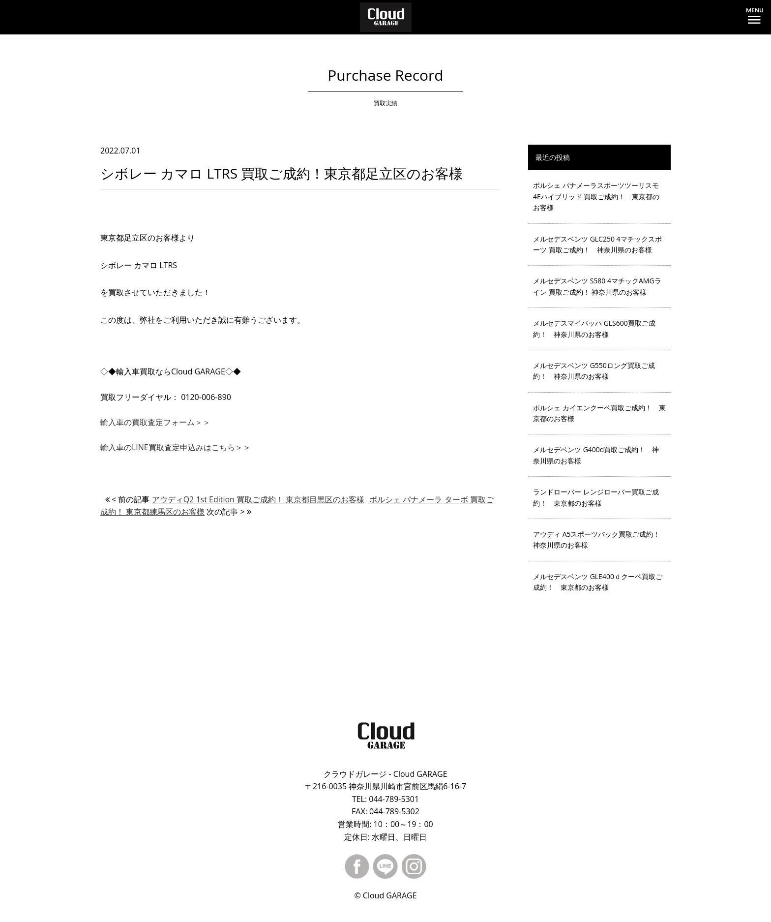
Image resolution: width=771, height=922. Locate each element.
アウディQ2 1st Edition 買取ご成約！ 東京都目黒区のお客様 (258, 499)
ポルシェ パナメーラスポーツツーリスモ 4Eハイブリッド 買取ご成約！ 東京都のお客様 (596, 196)
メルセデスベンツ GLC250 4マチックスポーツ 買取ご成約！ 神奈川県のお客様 (597, 244)
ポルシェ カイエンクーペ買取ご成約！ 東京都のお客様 (599, 413)
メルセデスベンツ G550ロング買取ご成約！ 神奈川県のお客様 (594, 371)
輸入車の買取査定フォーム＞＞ (155, 422)
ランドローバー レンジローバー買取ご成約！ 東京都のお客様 (596, 497)
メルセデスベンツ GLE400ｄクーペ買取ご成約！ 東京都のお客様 (597, 582)
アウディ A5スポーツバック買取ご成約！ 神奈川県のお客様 (600, 539)
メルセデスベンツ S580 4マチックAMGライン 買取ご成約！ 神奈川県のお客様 (597, 286)
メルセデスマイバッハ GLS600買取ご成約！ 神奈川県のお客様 (594, 328)
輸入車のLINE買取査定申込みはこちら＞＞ (175, 447)
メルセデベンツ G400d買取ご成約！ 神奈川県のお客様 (596, 455)
